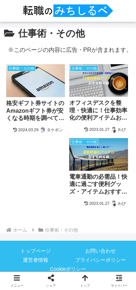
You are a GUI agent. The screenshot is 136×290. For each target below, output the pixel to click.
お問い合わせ (100, 251)
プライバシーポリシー (100, 260)
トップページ (35, 251)
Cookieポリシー (68, 269)
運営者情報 (35, 260)
